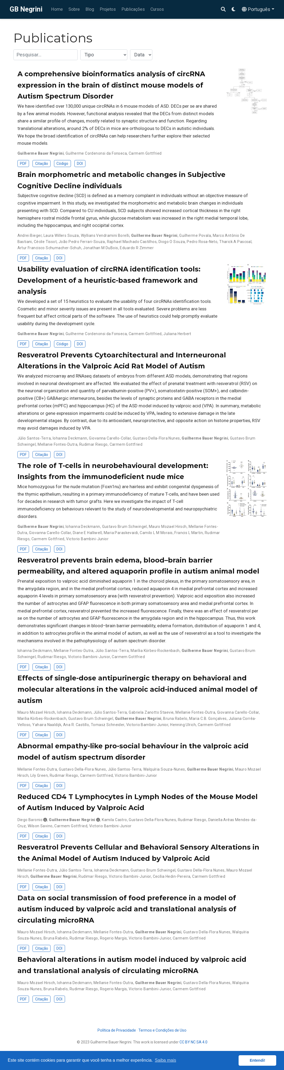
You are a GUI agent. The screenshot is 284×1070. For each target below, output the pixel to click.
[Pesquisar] (223, 9)
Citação (41, 163)
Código (62, 163)
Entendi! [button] (257, 1060)
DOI (80, 163)
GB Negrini (26, 9)
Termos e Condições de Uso (162, 1030)
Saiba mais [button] (165, 1060)
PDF (23, 163)
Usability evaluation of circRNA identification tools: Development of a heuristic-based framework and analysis (108, 280)
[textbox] (45, 54)
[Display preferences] (233, 9)
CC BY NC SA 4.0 (193, 1042)
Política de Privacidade (117, 1030)
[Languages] (258, 9)
